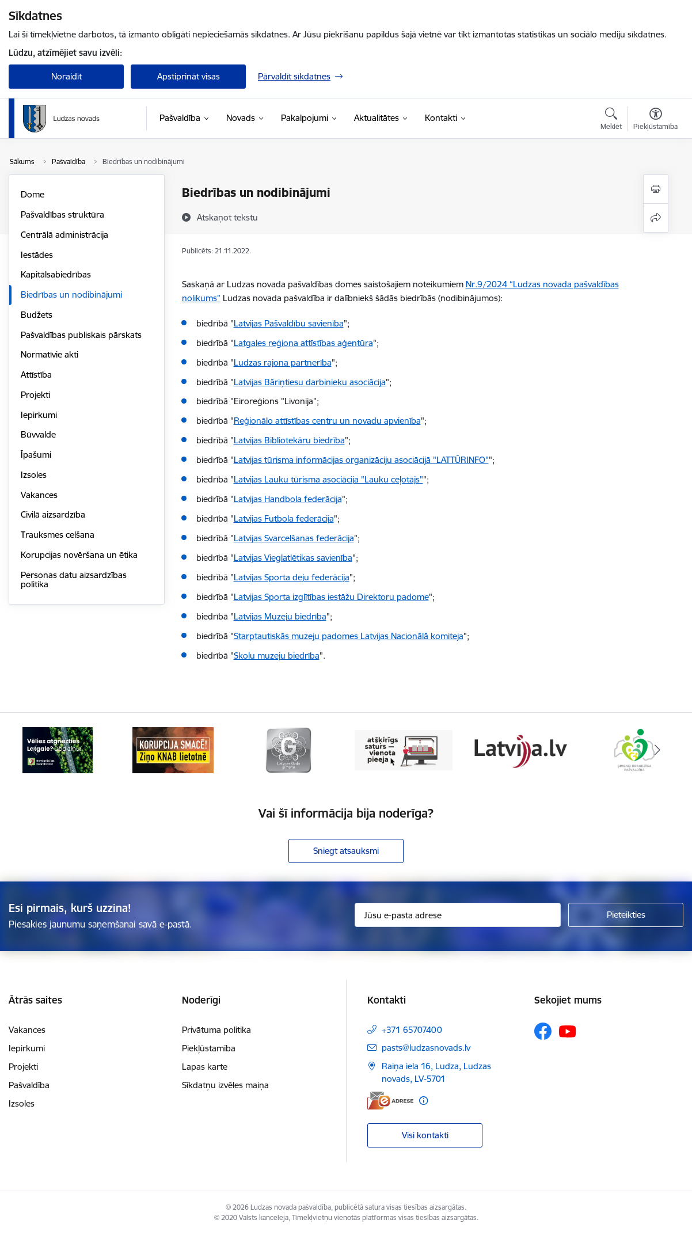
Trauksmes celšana (57, 534)
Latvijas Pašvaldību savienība (289, 323)
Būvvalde (38, 434)
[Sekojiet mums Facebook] (543, 1031)
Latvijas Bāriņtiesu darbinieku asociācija (310, 382)
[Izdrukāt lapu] (656, 189)
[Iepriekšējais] (34, 750)
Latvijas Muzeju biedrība (280, 616)
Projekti (35, 394)
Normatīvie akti (49, 354)
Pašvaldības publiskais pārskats (81, 334)
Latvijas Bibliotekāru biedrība (289, 440)
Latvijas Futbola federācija (284, 518)
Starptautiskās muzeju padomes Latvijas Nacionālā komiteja (348, 635)
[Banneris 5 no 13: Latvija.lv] (519, 749)
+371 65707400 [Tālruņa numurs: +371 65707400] (412, 1029)
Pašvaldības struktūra (62, 214)
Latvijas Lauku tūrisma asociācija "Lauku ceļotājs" (328, 479)
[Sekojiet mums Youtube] (567, 1031)
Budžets (36, 314)
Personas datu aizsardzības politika (74, 579)
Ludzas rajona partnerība (283, 362)
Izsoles (34, 474)
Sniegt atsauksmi (346, 850)
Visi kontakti (425, 1135)
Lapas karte (204, 1066)
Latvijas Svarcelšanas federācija (294, 538)
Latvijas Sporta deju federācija (291, 577)
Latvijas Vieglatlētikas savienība (293, 557)
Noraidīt (66, 76)
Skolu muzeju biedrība (277, 655)
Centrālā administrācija (64, 234)
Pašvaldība (29, 1085)
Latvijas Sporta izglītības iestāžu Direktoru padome (331, 596)
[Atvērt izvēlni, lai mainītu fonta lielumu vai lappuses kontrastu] (655, 120)
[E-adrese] (390, 1100)
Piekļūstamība (208, 1048)
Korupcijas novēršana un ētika (79, 554)
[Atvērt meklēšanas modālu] (611, 120)
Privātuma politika (216, 1029)
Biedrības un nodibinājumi (71, 294)
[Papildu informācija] (423, 1100)
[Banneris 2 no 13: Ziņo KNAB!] (173, 749)
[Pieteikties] (625, 915)
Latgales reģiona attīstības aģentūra (303, 342)
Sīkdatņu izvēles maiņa (225, 1085)
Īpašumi (36, 454)
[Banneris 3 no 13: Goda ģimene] (288, 749)
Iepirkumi (39, 414)
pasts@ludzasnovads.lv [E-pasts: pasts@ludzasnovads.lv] (426, 1047)
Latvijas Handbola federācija (288, 498)
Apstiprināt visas (188, 76)
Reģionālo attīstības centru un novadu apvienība (327, 420)
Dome (32, 194)
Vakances (39, 494)
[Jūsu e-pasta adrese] (458, 915)
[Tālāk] (657, 750)
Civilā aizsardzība (53, 514)
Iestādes (37, 254)
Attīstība (36, 374)
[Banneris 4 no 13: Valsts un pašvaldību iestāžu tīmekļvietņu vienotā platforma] (404, 749)
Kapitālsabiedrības (56, 274)
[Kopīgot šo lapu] (656, 218)
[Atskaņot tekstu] (227, 217)
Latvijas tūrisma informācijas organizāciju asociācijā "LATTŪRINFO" (361, 459)
